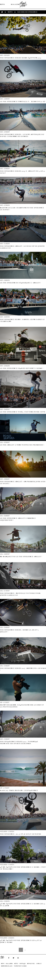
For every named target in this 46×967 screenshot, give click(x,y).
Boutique (13, 21)
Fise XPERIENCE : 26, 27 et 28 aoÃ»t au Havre (20, 834)
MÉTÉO (3, 21)
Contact (39, 963)
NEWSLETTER (31, 963)
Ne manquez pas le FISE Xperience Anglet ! (21, 557)
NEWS (2, 4)
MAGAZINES (16, 4)
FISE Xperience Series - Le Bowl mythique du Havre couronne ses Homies (22, 135)
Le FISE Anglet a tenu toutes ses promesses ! (22, 445)
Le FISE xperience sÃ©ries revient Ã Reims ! (21, 368)
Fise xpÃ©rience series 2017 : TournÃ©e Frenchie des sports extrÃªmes (19, 742)
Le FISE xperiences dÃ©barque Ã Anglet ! (20, 283)
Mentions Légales (6, 966)
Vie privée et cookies (20, 966)
